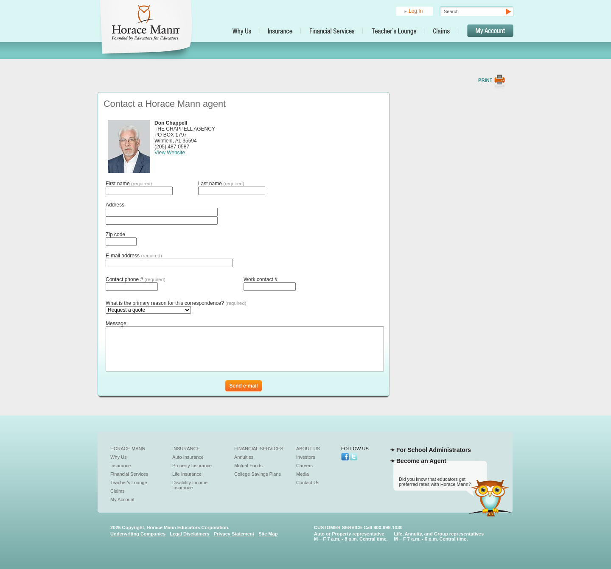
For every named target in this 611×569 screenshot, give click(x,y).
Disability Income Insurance (189, 485)
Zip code (115, 234)
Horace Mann (128, 448)
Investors (305, 457)
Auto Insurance (188, 457)
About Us (308, 448)
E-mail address (134, 256)
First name (129, 184)
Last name (221, 184)
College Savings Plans (257, 474)
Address (115, 205)
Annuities (243, 457)
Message (116, 323)
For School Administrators (433, 449)
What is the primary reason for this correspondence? (176, 303)
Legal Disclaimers (190, 533)
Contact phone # (135, 279)
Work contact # (260, 279)
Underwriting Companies (137, 533)
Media (302, 474)
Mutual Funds (248, 465)
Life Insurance (187, 474)
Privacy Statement (234, 533)
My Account (122, 499)
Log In (416, 11)
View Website (169, 153)
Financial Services (129, 474)
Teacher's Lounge (128, 482)
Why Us (118, 457)
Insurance (120, 465)
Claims (117, 491)
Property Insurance (192, 465)
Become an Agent (421, 460)
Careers (304, 465)
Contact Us (307, 482)
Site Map (267, 533)
